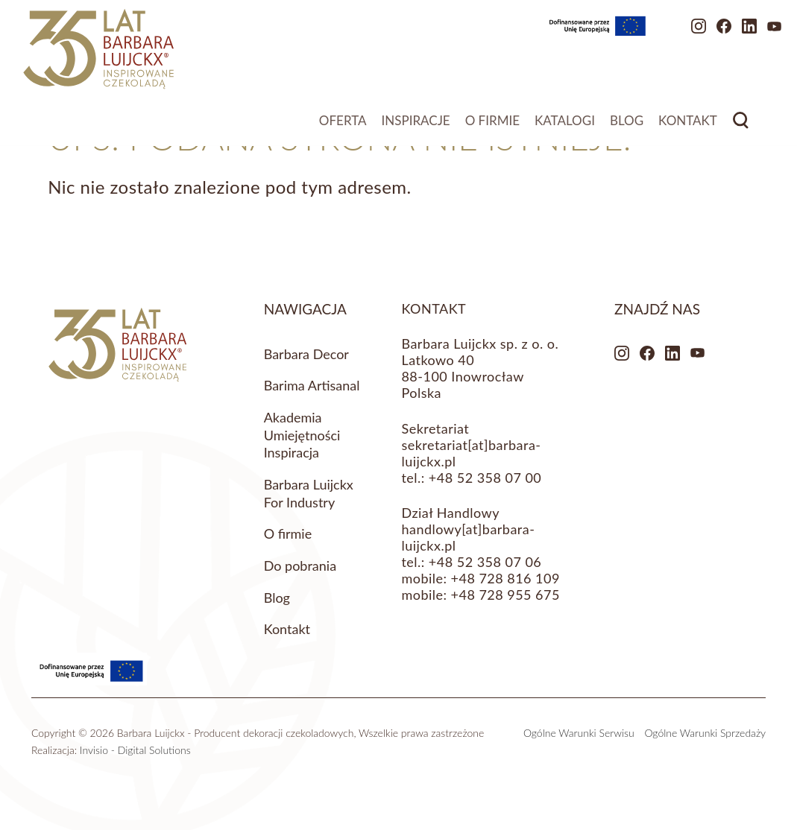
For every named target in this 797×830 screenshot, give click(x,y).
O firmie (492, 127)
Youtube (731, 33)
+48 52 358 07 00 (485, 477)
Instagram (655, 33)
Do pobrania (300, 565)
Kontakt (687, 127)
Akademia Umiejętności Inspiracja (302, 434)
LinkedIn (706, 33)
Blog (626, 127)
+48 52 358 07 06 (485, 562)
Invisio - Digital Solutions (135, 750)
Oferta (343, 127)
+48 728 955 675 (505, 594)
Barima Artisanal (312, 385)
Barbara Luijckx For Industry (308, 493)
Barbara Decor (306, 354)
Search (740, 127)
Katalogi (565, 127)
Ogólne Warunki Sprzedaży (705, 732)
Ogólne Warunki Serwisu (578, 732)
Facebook (680, 33)
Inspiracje (416, 127)
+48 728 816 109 (505, 578)
